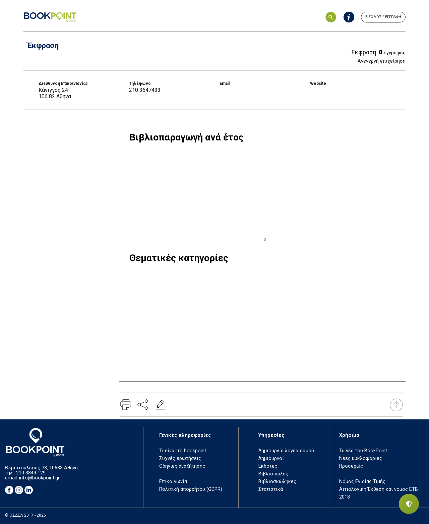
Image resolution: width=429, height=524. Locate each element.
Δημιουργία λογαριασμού (286, 451)
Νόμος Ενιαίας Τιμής (362, 481)
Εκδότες (267, 466)
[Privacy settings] (409, 504)
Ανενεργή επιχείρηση (382, 61)
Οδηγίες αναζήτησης (182, 466)
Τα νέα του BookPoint (363, 451)
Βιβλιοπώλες (273, 474)
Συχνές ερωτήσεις (180, 458)
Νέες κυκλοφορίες (360, 458)
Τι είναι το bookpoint (182, 451)
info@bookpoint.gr (39, 478)
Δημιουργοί (271, 458)
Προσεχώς (351, 466)
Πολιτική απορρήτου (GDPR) (190, 489)
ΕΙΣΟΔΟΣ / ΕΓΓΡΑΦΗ (383, 17)
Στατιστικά (270, 489)
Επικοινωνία (173, 481)
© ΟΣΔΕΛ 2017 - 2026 (25, 515)
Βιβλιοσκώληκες (277, 481)
